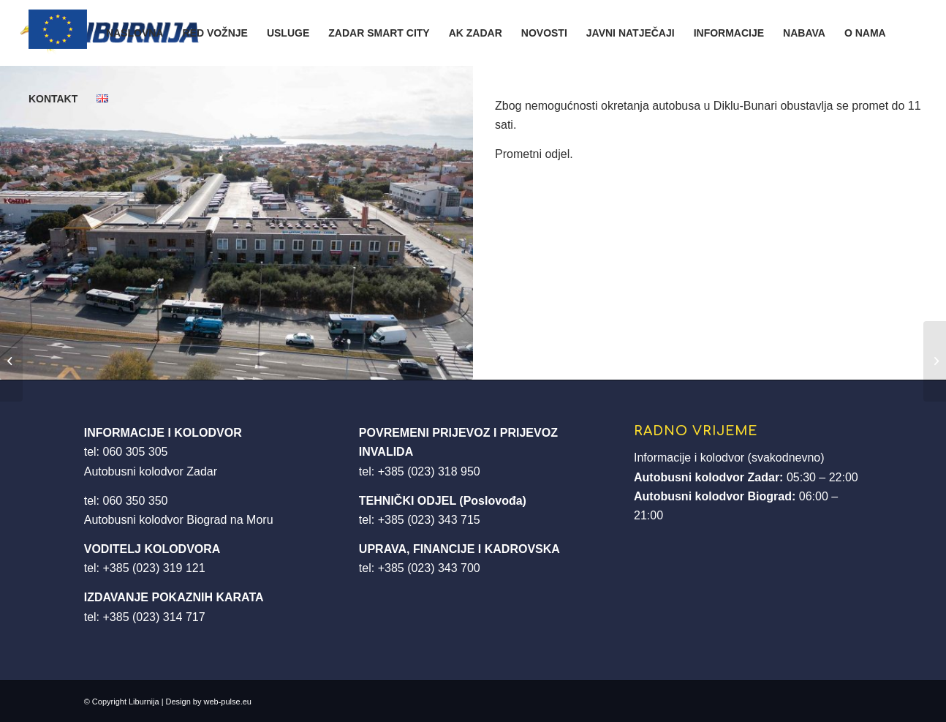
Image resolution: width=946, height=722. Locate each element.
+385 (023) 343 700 (429, 568)
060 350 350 (135, 501)
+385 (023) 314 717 (154, 617)
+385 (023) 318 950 (429, 471)
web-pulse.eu (227, 701)
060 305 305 (135, 451)
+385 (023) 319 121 (154, 568)
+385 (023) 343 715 (429, 520)
